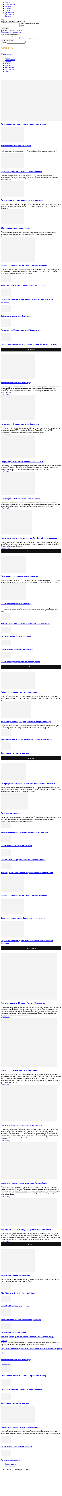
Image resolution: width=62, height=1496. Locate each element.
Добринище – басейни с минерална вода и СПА (22, 461)
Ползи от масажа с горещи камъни (16, 846)
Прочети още (5, 394)
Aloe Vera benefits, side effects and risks (18, 1293)
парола (22, 26)
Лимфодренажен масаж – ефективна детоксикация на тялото (28, 783)
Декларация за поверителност (11, 32)
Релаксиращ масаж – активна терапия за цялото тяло (25, 832)
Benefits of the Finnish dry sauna (15, 1306)
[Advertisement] (18, 76)
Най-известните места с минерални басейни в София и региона (29, 538)
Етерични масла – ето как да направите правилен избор (26, 1229)
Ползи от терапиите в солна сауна (16, 636)
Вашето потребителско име (29, 23)
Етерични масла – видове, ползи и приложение (21, 1125)
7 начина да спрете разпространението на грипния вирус (26, 721)
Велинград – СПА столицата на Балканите (20, 330)
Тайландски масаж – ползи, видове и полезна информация (27, 873)
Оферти (8, 16)
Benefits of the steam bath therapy (15, 1275)
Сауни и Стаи (10, 4)
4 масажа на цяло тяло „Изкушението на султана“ (23, 285)
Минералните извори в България (16, 146)
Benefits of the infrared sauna (13, 1332)
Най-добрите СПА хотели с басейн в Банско (20, 499)
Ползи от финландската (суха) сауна (17, 649)
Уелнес (7, 10)
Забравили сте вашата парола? (12, 30)
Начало (7, 3)
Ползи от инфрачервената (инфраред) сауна (20, 662)
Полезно (8, 6)
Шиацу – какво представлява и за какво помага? (23, 859)
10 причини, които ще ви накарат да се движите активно (26, 739)
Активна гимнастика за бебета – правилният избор (23, 124)
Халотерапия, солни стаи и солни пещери (19, 576)
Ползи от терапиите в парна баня (15, 604)
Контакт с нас (10, 1466)
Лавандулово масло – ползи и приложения (19, 692)
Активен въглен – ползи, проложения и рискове (22, 200)
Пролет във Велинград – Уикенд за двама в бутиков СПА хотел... (30, 344)
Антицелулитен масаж (11, 813)
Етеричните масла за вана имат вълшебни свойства (24, 1183)
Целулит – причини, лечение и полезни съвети (21, 171)
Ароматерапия (10, 12)
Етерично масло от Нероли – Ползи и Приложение (23, 1003)
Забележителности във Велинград (16, 316)
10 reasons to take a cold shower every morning (21, 1320)
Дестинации (9, 14)
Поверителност (10, 1464)
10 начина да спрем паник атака (15, 228)
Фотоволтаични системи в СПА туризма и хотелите (24, 265)
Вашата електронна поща (29, 38)
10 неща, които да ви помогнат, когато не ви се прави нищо (27, 1337)
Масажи (8, 8)
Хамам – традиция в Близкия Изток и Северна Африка (25, 623)
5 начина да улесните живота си (15, 753)
